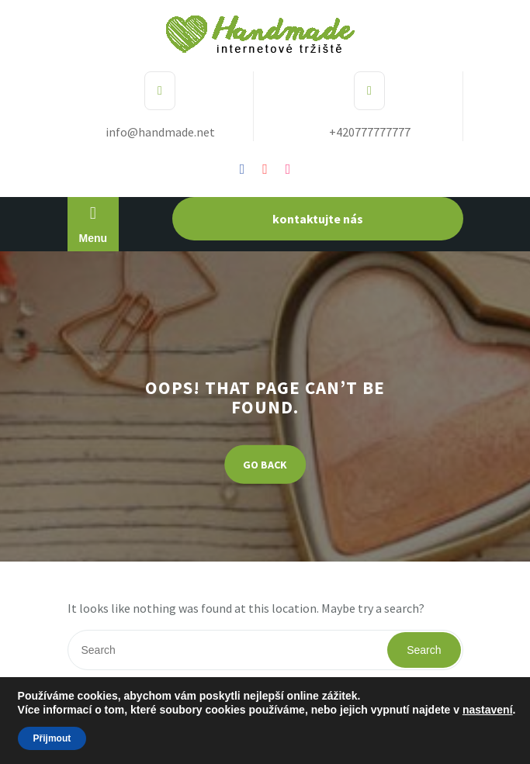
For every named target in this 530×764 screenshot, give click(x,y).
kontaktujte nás (317, 218)
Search (424, 650)
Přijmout (52, 738)
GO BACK (265, 464)
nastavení (487, 710)
